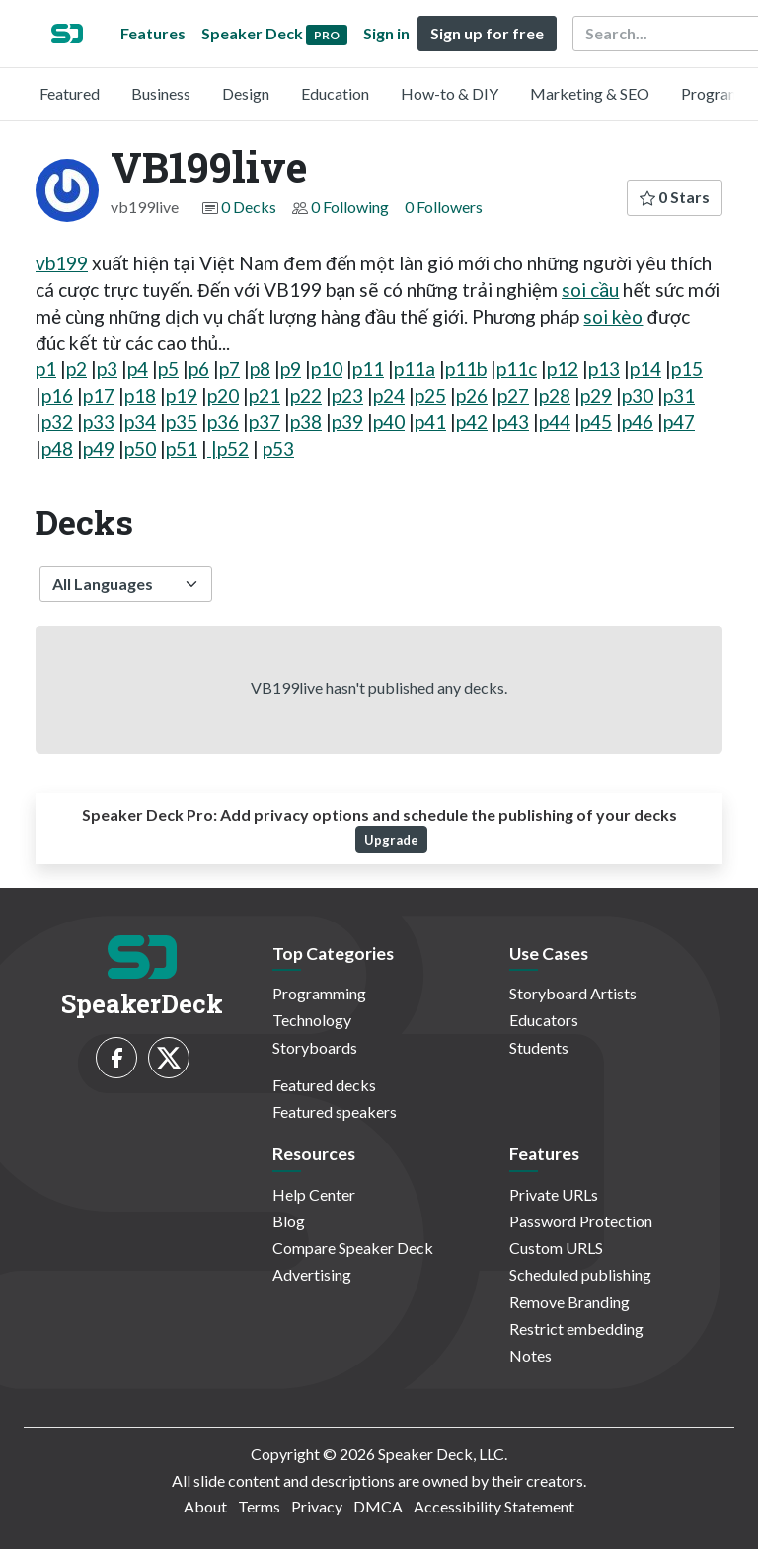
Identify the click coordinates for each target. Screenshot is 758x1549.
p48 (57, 448)
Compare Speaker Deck (352, 1247)
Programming (319, 993)
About (205, 1506)
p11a (414, 368)
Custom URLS (556, 1247)
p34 (140, 421)
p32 (57, 421)
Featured (69, 93)
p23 (347, 395)
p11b (466, 368)
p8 (260, 368)
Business (160, 93)
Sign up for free (487, 33)
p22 (306, 395)
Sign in (386, 33)
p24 (389, 395)
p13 (604, 368)
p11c (516, 368)
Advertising (311, 1274)
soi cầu (590, 289)
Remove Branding (569, 1301)
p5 (168, 368)
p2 (76, 368)
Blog (288, 1221)
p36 (223, 421)
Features (153, 33)
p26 (472, 395)
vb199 (62, 263)
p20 (223, 395)
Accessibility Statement (494, 1506)
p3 (107, 368)
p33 (98, 421)
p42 (472, 421)
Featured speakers (334, 1111)
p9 (290, 368)
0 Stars (675, 196)
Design (245, 93)
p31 (679, 395)
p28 (554, 395)
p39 (347, 421)
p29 (596, 395)
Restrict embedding (576, 1328)
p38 (306, 421)
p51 (181, 448)
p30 (637, 395)
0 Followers (444, 206)
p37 (264, 421)
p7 (229, 368)
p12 (562, 368)
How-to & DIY (449, 93)
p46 (637, 421)
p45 (596, 421)
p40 (389, 421)
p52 (233, 448)
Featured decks (324, 1084)
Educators (543, 1019)
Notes (530, 1355)
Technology (311, 1019)
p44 (554, 421)
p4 (137, 368)
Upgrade (391, 840)
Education (335, 93)
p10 (326, 368)
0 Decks (248, 206)
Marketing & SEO (589, 93)
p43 (513, 421)
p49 (98, 448)
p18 (140, 395)
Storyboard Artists (573, 993)
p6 (199, 368)
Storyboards (314, 1047)
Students (538, 1047)
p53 (278, 448)
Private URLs (553, 1194)
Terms (259, 1506)
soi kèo (613, 316)
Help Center (313, 1194)
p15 (687, 368)
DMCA (378, 1506)
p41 (430, 421)
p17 (98, 395)
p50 (140, 448)
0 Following (350, 206)
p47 (679, 421)
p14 (645, 368)
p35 (181, 421)
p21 (264, 395)
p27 (513, 395)
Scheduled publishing (580, 1274)
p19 (181, 395)
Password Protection (580, 1221)
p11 (368, 368)
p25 (430, 395)
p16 (57, 395)
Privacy (316, 1506)
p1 (46, 368)
